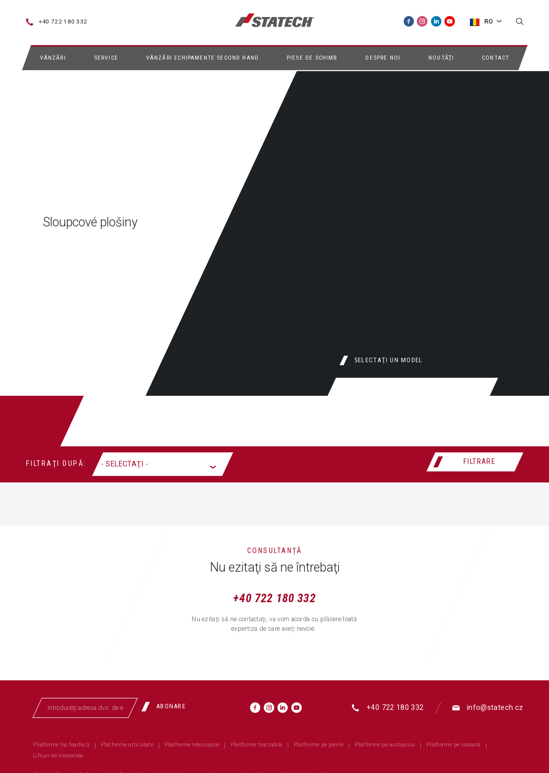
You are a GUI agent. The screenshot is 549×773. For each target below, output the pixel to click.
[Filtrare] (475, 461)
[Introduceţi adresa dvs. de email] (85, 708)
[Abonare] (167, 707)
